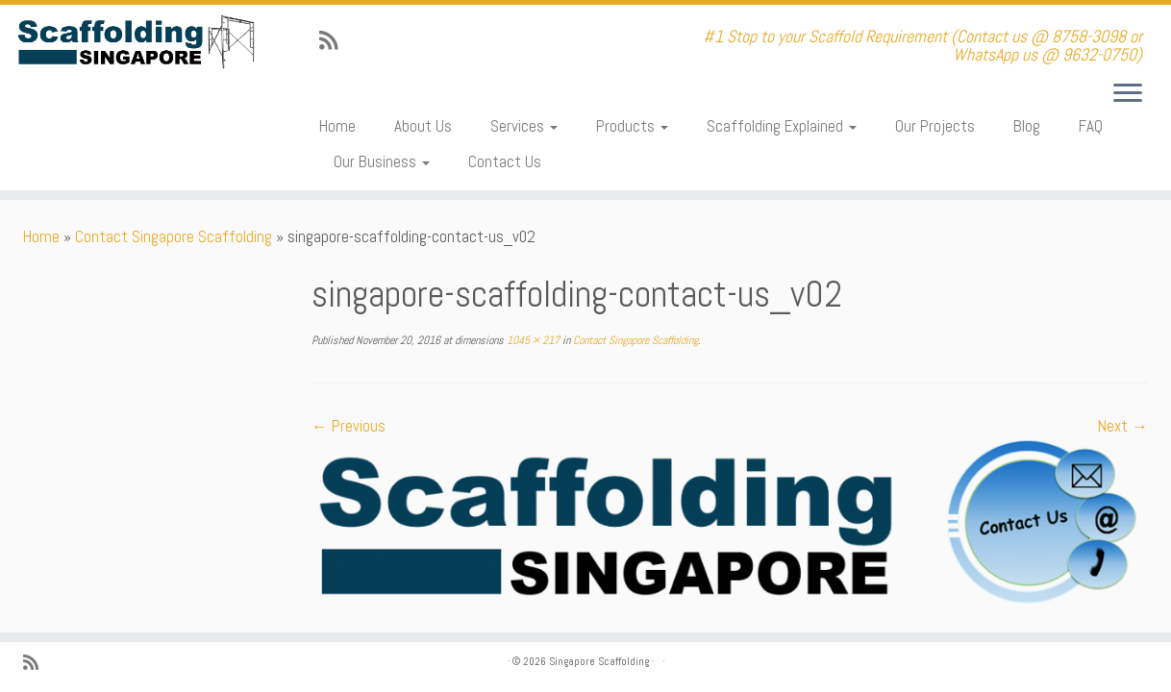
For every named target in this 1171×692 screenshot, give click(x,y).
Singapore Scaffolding (599, 661)
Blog (1026, 125)
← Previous (348, 425)
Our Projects (935, 125)
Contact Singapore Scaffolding (173, 236)
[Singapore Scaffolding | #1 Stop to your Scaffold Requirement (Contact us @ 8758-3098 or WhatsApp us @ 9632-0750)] (135, 42)
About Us (423, 125)
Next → (1123, 425)
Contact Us (504, 161)
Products (632, 125)
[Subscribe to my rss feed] (334, 41)
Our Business (382, 161)
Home (337, 125)
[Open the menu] (1127, 94)
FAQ (1091, 125)
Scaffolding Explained (782, 125)
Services (524, 125)
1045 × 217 (532, 340)
